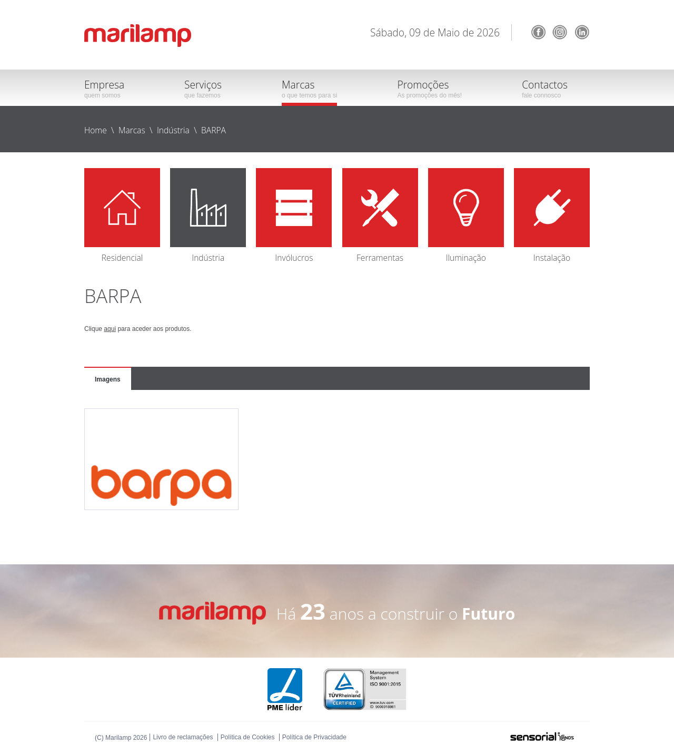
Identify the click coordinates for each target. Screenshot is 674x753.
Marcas (131, 130)
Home (95, 130)
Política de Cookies (248, 737)
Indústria (173, 130)
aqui (110, 329)
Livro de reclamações (183, 737)
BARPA (213, 130)
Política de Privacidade (314, 737)
